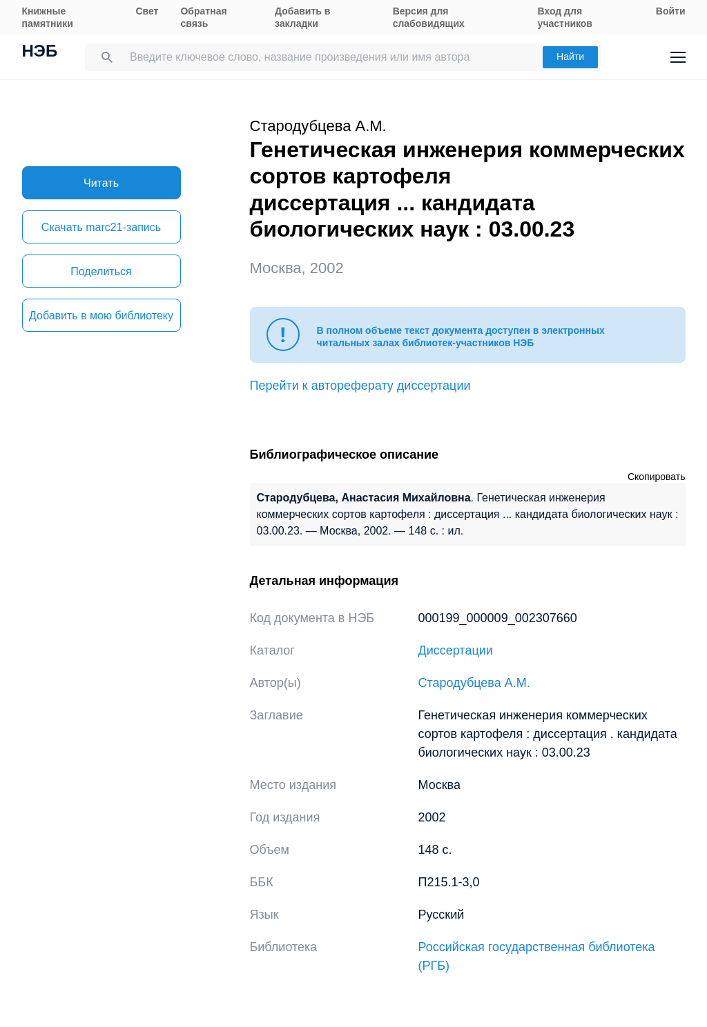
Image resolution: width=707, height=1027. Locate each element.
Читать (101, 183)
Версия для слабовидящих (429, 17)
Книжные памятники (47, 17)
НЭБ (40, 52)
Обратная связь (203, 17)
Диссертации (455, 650)
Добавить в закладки (302, 17)
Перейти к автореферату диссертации (360, 385)
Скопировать (657, 476)
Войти (671, 11)
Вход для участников (565, 17)
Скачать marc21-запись (101, 227)
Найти (570, 56)
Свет (146, 11)
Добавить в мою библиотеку (101, 315)
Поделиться (100, 271)
